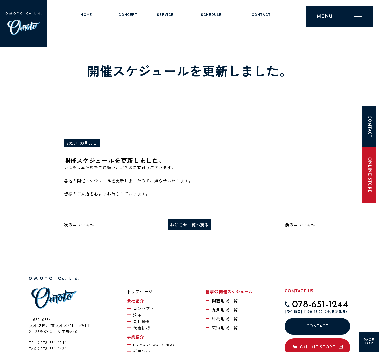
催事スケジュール (211, 20)
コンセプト (144, 308)
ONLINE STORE (369, 175)
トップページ (86, 20)
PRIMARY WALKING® (153, 345)
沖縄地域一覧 (225, 319)
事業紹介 (165, 20)
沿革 (137, 315)
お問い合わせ (261, 20)
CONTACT (317, 326)
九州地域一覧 (225, 310)
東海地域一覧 (225, 328)
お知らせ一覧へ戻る (189, 225)
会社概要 (141, 321)
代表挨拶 (141, 328)
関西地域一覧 (225, 301)
